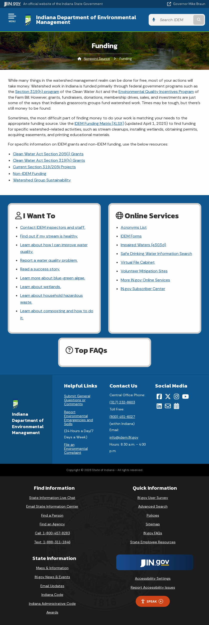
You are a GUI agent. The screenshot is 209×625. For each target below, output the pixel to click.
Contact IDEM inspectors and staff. (52, 227)
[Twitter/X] (168, 396)
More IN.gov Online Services (145, 280)
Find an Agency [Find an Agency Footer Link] (52, 524)
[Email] (168, 406)
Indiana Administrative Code (52, 603)
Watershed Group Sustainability (42, 180)
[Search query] (175, 20)
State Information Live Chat (52, 497)
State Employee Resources (153, 542)
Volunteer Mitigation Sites (144, 271)
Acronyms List (134, 227)
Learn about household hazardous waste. (51, 299)
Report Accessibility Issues (153, 587)
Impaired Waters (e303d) (143, 244)
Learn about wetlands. (40, 286)
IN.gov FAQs (152, 533)
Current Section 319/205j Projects (44, 166)
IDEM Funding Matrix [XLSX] (99, 123)
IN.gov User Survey (152, 497)
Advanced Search (153, 506)
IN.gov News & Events (52, 577)
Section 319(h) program (37, 91)
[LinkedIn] (159, 406)
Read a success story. (40, 269)
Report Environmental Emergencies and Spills (78, 418)
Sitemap (153, 524)
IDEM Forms (131, 236)
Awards (52, 612)
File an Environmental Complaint (76, 448)
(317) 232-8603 (122, 402)
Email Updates (52, 586)
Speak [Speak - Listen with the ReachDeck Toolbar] (152, 601)
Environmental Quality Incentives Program (156, 91)
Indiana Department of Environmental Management (86, 19)
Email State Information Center (52, 506)
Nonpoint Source (97, 59)
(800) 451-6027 (122, 416)
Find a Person (52, 515)
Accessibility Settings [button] (153, 578)
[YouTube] (185, 396)
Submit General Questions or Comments (77, 400)
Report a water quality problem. (49, 260)
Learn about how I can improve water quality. (54, 248)
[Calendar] (176, 406)
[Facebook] (159, 396)
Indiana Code (52, 594)
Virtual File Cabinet (138, 262)
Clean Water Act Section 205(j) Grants (48, 153)
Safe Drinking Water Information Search (156, 253)
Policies (153, 515)
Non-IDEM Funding (29, 173)
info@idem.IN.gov (123, 437)
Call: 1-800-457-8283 (52, 533)
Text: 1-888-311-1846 (52, 542)
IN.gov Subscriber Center (143, 288)
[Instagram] (176, 396)
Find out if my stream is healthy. (49, 236)
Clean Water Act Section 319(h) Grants (49, 160)
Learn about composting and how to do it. (56, 314)
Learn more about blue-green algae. (52, 278)
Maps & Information (52, 568)
